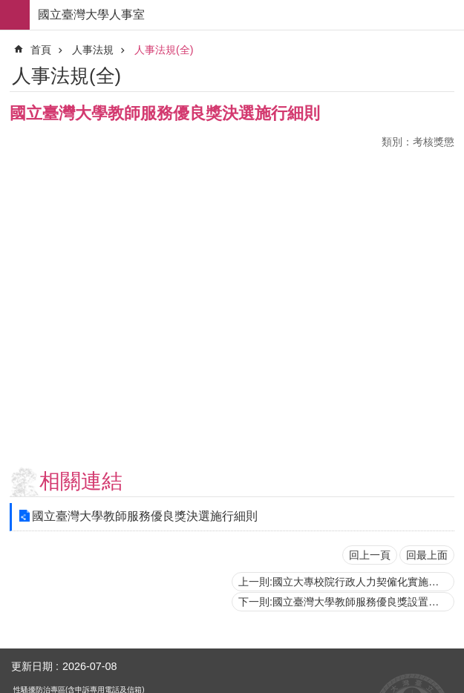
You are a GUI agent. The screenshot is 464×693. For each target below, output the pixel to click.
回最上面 (427, 555)
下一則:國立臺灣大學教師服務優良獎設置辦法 (343, 602)
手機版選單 (15, 15)
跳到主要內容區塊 (7, 7)
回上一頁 (370, 555)
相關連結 (80, 481)
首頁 (40, 50)
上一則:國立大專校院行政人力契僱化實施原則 (343, 582)
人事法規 (93, 50)
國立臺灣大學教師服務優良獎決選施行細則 (145, 516)
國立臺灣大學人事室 (91, 14)
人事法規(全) (164, 50)
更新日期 (32, 666)
